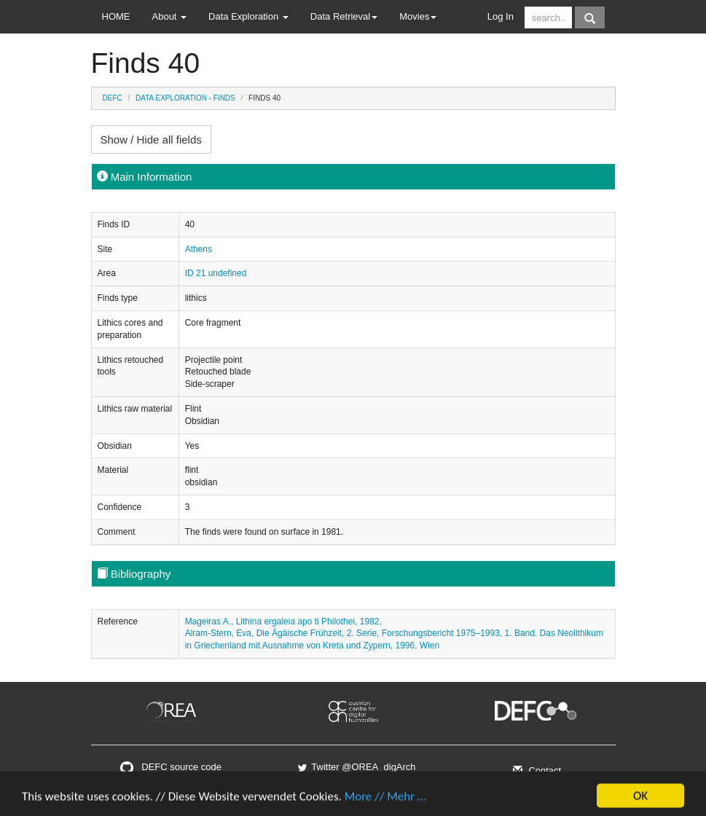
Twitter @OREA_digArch (355, 766)
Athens (198, 249)
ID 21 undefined (216, 273)
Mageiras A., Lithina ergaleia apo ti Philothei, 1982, (283, 621)
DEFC (112, 98)
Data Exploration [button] (248, 16)
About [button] (169, 16)
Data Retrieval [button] (343, 16)
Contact (535, 770)
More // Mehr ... (386, 799)
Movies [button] (417, 16)
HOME (116, 16)
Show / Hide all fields (151, 139)
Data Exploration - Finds (185, 98)
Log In (500, 16)
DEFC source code (170, 766)
